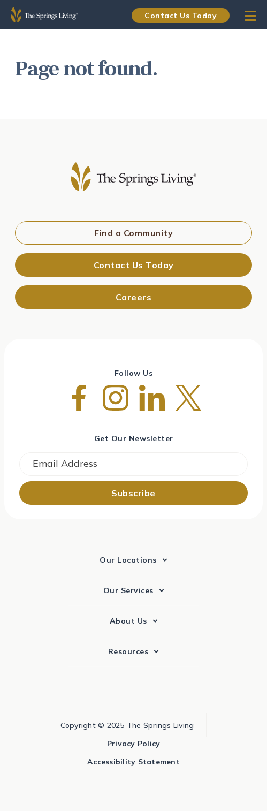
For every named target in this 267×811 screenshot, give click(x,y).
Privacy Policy (134, 743)
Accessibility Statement (133, 762)
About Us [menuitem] (128, 621)
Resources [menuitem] (128, 651)
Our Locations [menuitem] (128, 560)
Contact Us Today (180, 15)
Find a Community (133, 233)
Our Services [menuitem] (128, 590)
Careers (134, 297)
